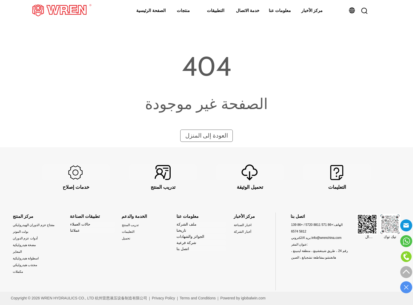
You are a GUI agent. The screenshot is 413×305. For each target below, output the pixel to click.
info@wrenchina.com (327, 238)
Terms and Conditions (198, 298)
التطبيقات (215, 10)
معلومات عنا (280, 10)
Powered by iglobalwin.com (243, 298)
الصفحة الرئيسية (150, 10)
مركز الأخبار (312, 10)
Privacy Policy (163, 298)
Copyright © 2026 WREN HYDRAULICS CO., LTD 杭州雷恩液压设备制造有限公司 (79, 298)
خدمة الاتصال (247, 10)
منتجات (183, 10)
